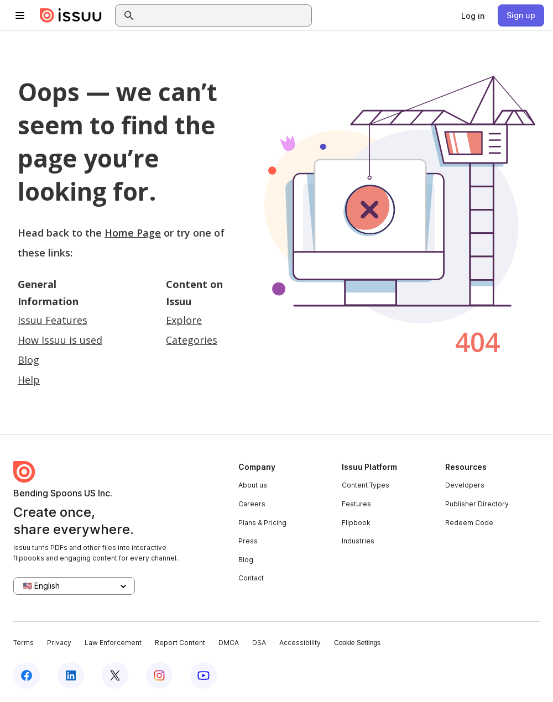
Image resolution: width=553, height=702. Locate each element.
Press (248, 541)
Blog (28, 359)
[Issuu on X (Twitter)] (115, 675)
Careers (251, 504)
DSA (259, 642)
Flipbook (356, 522)
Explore (184, 320)
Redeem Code (469, 522)
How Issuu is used (60, 340)
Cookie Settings (357, 643)
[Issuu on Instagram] (159, 675)
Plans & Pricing (262, 522)
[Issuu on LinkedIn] (71, 675)
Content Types (365, 485)
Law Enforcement (113, 642)
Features (356, 504)
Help (29, 379)
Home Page (133, 232)
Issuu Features (52, 320)
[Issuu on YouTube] (203, 675)
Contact (251, 578)
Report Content (180, 642)
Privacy (59, 642)
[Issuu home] (70, 15)
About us (252, 485)
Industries (358, 541)
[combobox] (223, 15)
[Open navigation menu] (20, 15)
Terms (23, 642)
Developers (464, 485)
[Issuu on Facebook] (26, 675)
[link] (472, 15)
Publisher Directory (477, 504)
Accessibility (300, 642)
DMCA (228, 642)
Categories (191, 340)
